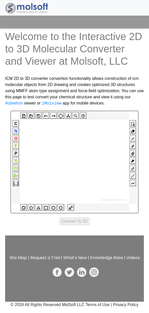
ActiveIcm (14, 103)
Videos (133, 258)
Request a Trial (45, 258)
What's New (75, 258)
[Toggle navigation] (135, 22)
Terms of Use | (99, 304)
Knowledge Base (106, 258)
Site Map (18, 258)
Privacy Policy (126, 304)
